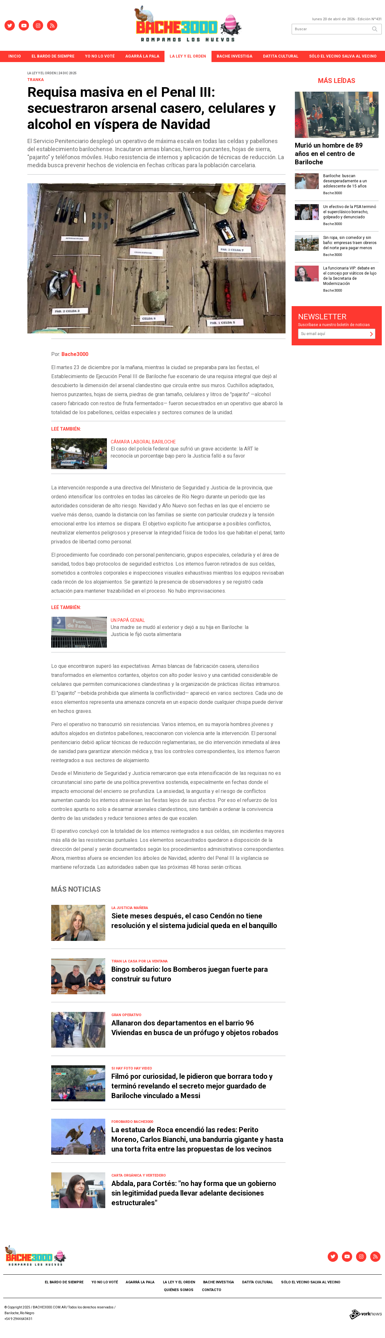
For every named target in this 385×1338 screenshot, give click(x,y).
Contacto (211, 1290)
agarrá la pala (142, 56)
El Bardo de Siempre (53, 56)
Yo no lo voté (100, 56)
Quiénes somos (178, 1290)
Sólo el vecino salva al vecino (343, 56)
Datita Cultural (280, 56)
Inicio (14, 56)
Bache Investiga (234, 56)
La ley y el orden (188, 56)
